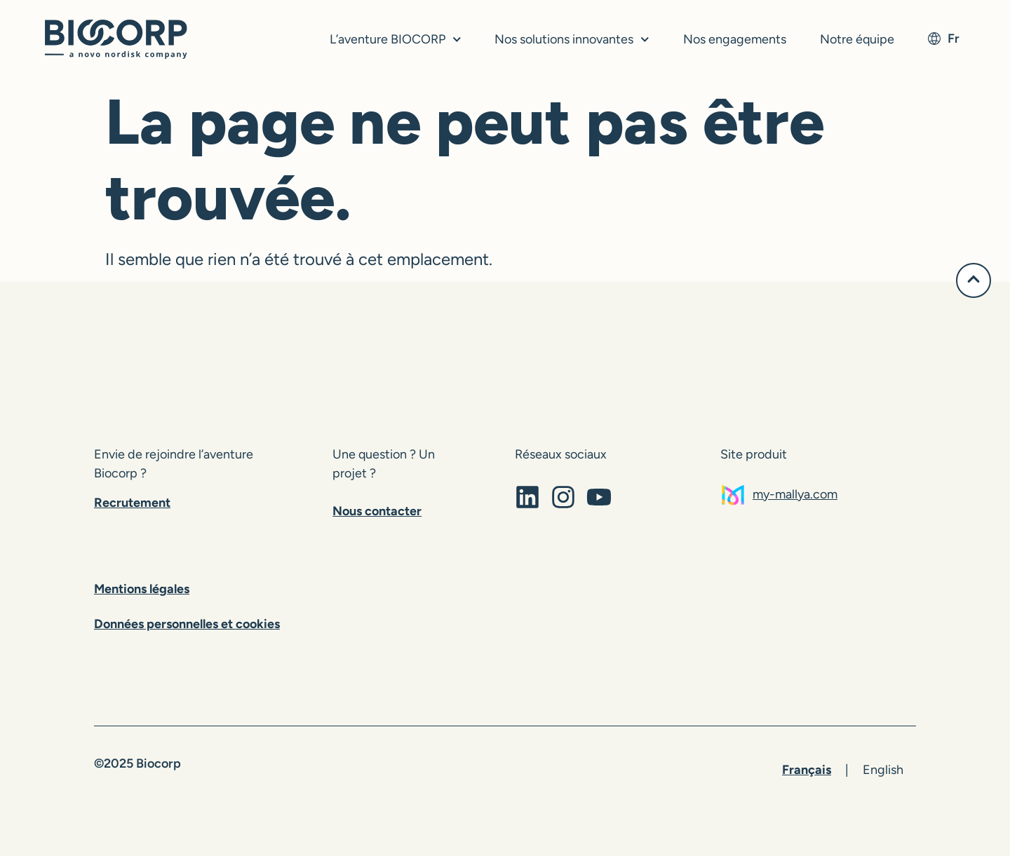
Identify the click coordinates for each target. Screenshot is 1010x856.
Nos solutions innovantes (571, 39)
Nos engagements (734, 39)
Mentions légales (141, 589)
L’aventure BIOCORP (396, 39)
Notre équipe (857, 39)
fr (943, 38)
